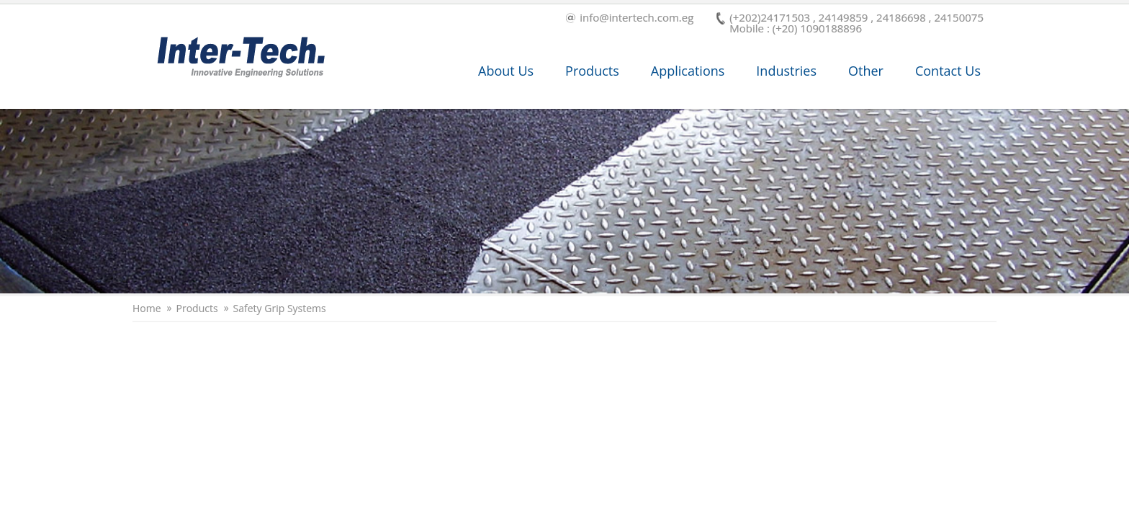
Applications (688, 70)
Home (146, 308)
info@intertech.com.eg (629, 18)
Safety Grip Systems (279, 308)
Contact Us (948, 70)
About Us (506, 70)
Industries (786, 70)
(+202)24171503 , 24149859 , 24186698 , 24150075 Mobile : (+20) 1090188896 (850, 23)
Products (592, 70)
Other (865, 70)
